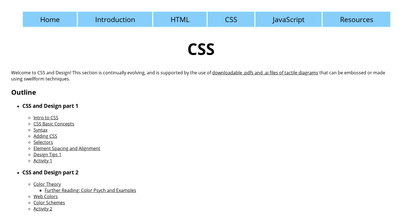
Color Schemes (49, 203)
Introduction (115, 19)
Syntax (40, 130)
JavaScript (289, 19)
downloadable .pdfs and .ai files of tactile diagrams (265, 73)
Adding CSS (45, 136)
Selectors (43, 142)
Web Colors (46, 196)
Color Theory (47, 184)
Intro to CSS (46, 118)
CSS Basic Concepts (54, 124)
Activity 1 (43, 161)
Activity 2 (43, 209)
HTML (180, 19)
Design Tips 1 (47, 154)
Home (50, 19)
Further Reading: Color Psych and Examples (90, 190)
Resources (356, 19)
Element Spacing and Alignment (67, 148)
